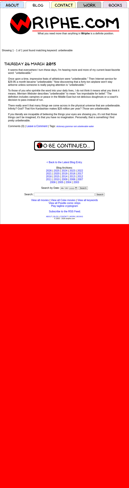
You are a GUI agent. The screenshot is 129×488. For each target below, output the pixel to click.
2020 (57, 173)
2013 (72, 176)
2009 (64, 179)
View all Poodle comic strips (64, 203)
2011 (49, 179)
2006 (53, 182)
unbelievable (82, 126)
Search (83, 188)
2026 (49, 170)
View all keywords (87, 200)
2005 (61, 182)
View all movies (40, 200)
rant (75, 126)
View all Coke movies (63, 200)
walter (91, 126)
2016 (49, 176)
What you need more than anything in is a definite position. (76, 33)
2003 (76, 182)
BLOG (56, 217)
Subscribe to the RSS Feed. (65, 211)
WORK (72, 217)
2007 (80, 179)
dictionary (60, 126)
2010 (57, 179)
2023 (72, 170)
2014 (64, 176)
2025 (57, 170)
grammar (69, 126)
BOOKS (80, 217)
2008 (72, 179)
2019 (64, 173)
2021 (49, 173)
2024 (64, 170)
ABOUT (49, 217)
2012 (80, 176)
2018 (72, 173)
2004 (68, 182)
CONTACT (64, 217)
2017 (80, 173)
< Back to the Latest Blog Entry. (64, 162)
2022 (80, 170)
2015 (57, 176)
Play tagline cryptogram (64, 206)
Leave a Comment (36, 126)
